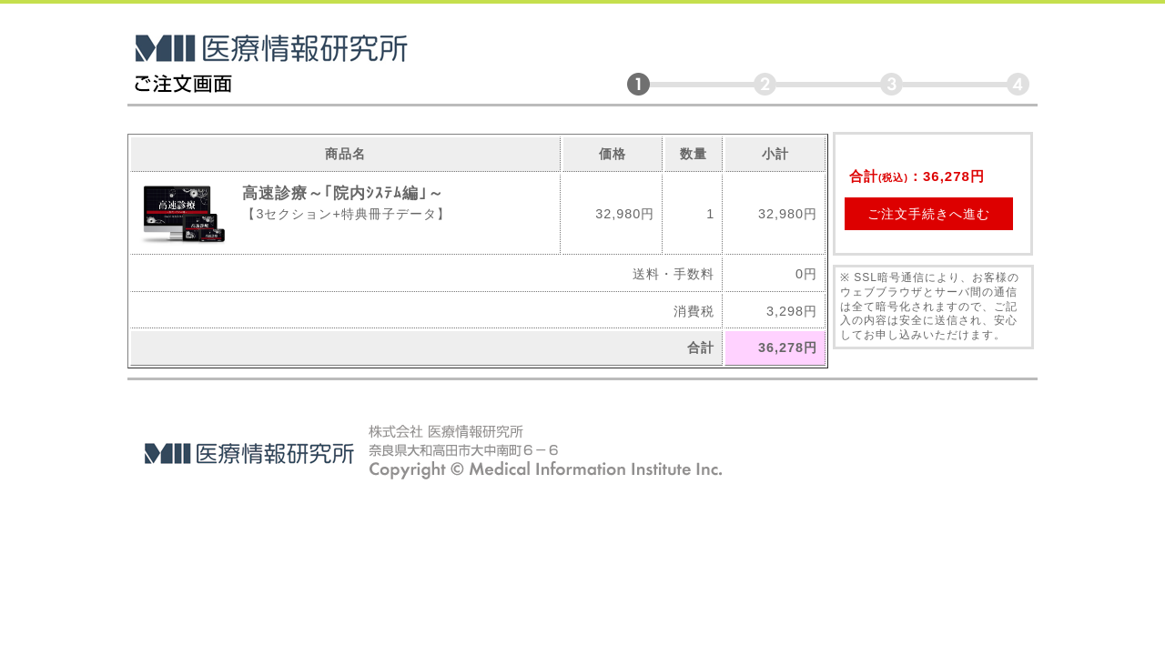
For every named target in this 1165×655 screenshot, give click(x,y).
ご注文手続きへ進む (928, 214)
